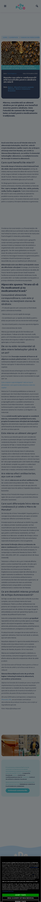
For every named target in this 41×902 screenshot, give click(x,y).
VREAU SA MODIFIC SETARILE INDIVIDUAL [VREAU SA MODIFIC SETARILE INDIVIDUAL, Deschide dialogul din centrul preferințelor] (20, 898)
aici (33, 874)
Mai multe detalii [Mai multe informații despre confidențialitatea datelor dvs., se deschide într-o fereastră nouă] (34, 867)
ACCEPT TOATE (20, 895)
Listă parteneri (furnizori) (8, 891)
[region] (20, 879)
